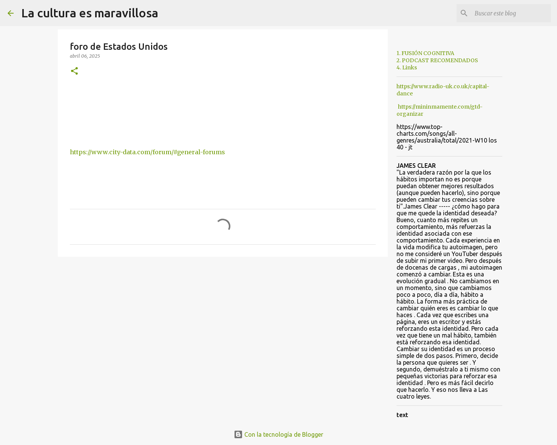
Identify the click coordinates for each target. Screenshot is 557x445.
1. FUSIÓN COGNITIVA (425, 53)
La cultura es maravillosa (89, 13)
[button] (74, 71)
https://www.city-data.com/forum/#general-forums (147, 152)
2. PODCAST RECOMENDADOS (437, 60)
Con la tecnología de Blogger (278, 434)
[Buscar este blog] (511, 13)
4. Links (407, 67)
